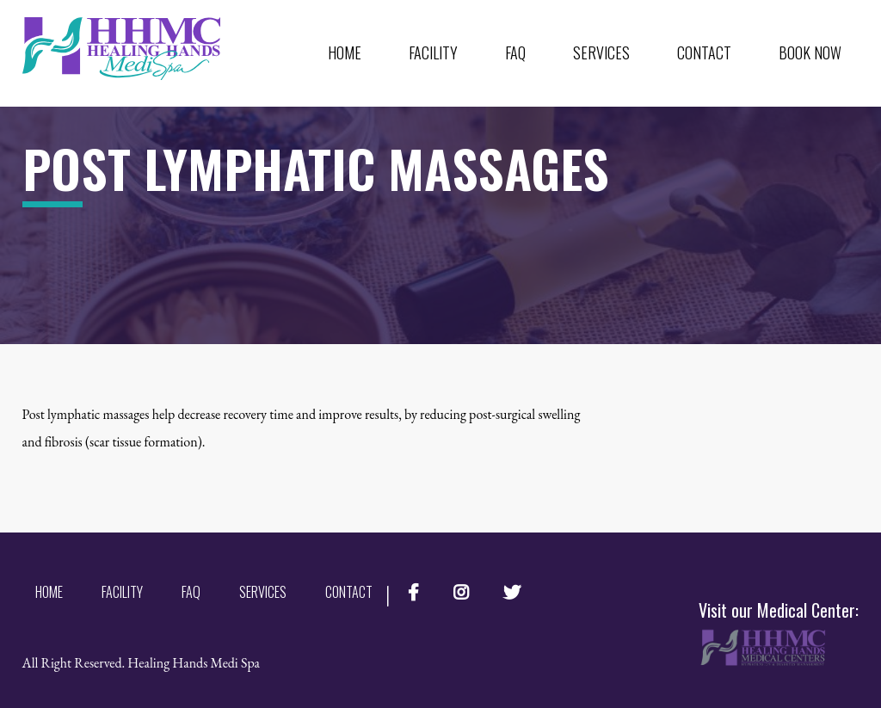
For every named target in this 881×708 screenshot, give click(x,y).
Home (344, 52)
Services (601, 52)
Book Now (810, 52)
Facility (433, 52)
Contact (704, 52)
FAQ (515, 52)
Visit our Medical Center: (779, 632)
